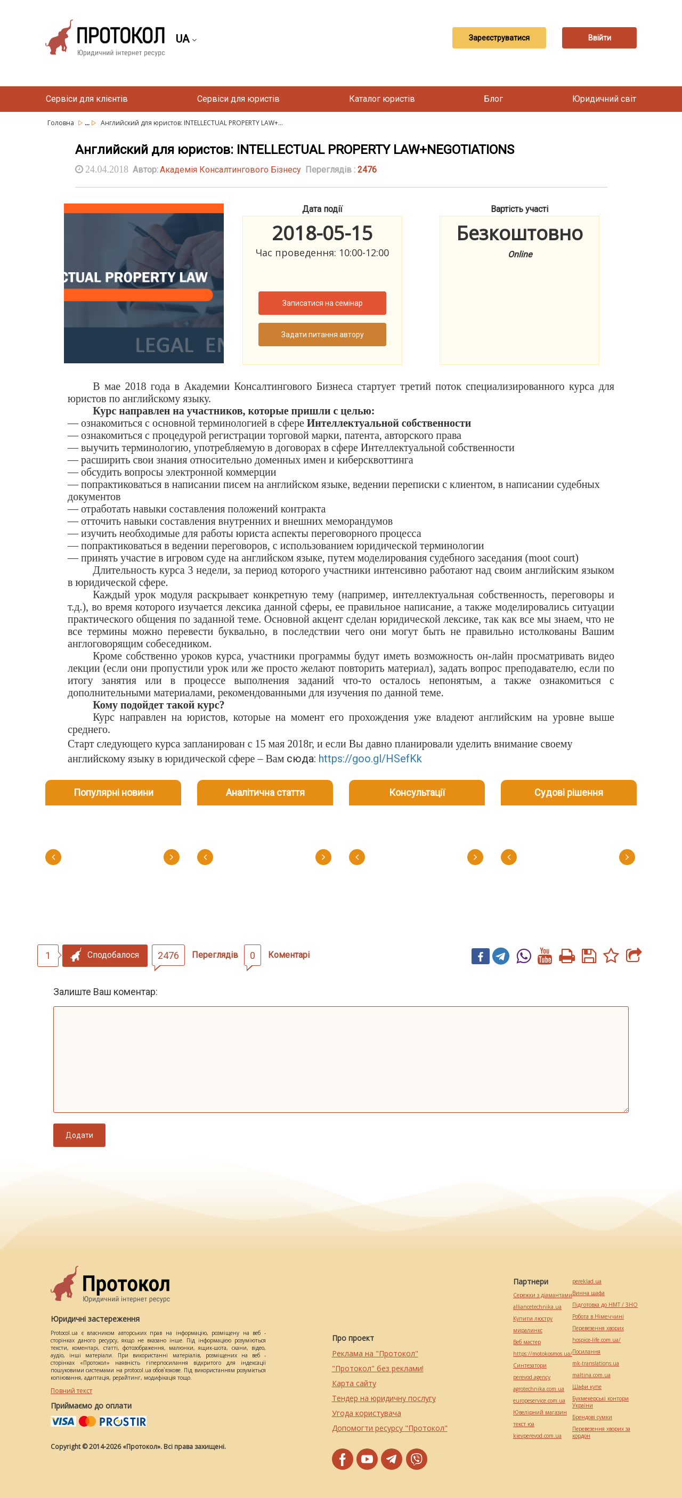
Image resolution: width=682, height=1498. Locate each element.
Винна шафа (588, 1293)
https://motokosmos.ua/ (542, 1353)
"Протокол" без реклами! (378, 1368)
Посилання (586, 1351)
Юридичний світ (604, 99)
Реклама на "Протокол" (375, 1353)
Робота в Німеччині (598, 1316)
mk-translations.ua (595, 1363)
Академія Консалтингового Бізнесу (230, 170)
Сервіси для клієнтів (87, 99)
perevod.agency (531, 1377)
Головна (61, 122)
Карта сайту (354, 1383)
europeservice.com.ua (539, 1400)
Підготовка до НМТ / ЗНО (605, 1304)
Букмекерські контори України (600, 1402)
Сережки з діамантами (542, 1295)
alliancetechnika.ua (537, 1307)
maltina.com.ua (591, 1375)
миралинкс (527, 1330)
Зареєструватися (499, 38)
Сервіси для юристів (238, 99)
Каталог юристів (382, 99)
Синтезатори (530, 1365)
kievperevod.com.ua (537, 1435)
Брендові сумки (592, 1417)
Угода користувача (366, 1413)
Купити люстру (533, 1318)
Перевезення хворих (598, 1328)
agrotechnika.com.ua (538, 1389)
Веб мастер (527, 1342)
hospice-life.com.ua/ (596, 1340)
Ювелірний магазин (540, 1412)
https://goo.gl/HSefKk (370, 758)
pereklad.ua (587, 1281)
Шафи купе (587, 1386)
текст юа (523, 1424)
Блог (493, 99)
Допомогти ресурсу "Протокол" (390, 1428)
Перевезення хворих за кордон (601, 1432)
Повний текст (71, 1390)
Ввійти (599, 38)
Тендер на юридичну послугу (384, 1398)
